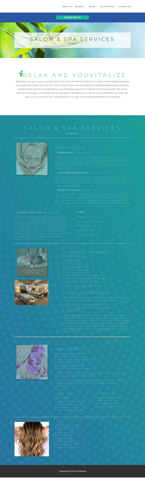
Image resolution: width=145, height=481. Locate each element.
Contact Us (124, 8)
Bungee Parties (72, 21)
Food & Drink (107, 8)
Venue (91, 8)
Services (79, 8)
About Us (67, 8)
